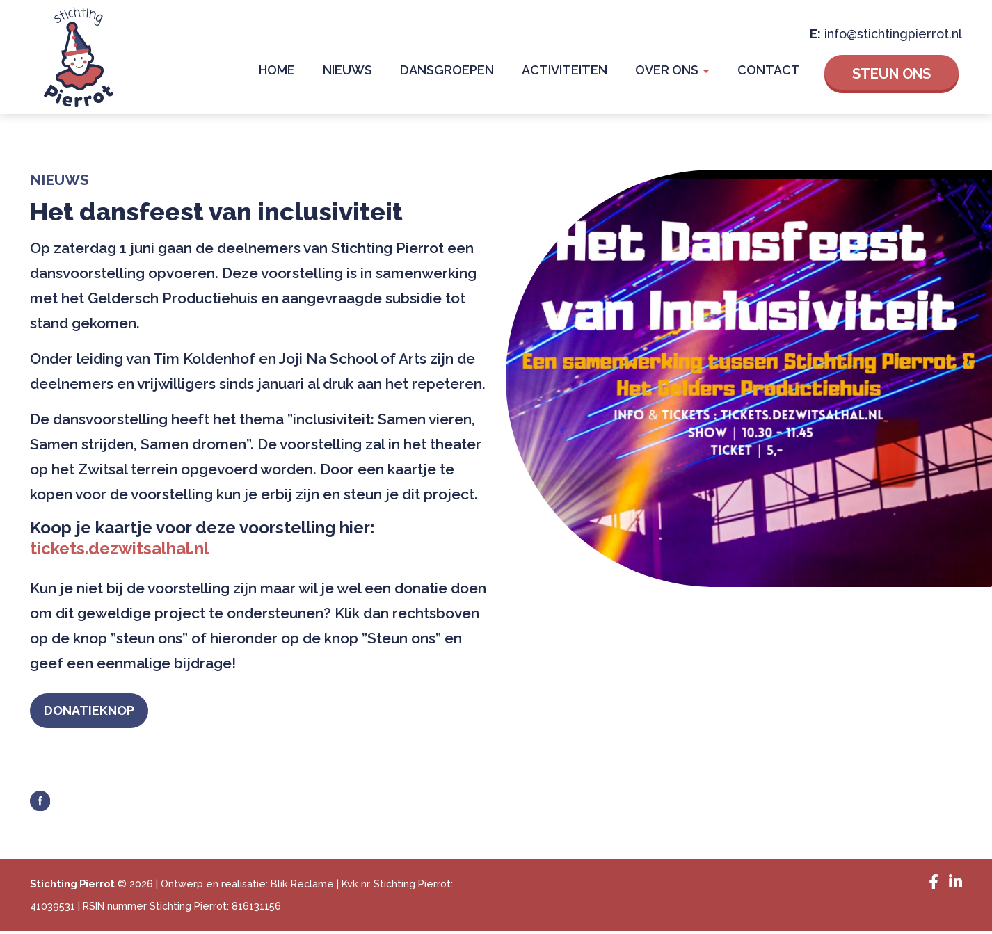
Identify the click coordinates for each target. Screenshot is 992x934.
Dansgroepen (470, 72)
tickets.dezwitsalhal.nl (119, 548)
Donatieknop (103, 711)
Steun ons (891, 73)
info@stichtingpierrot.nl (893, 33)
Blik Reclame (302, 886)
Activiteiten (581, 72)
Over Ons (677, 72)
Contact (772, 72)
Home (313, 72)
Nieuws (378, 72)
